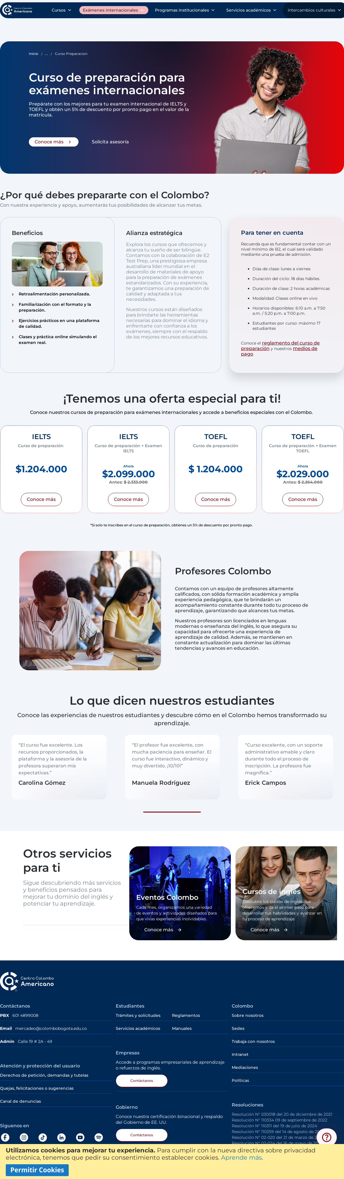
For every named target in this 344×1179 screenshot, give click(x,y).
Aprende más (241, 1157)
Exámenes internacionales (78, 28)
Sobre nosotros (256, 11)
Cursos (16, 28)
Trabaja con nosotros (253, 1038)
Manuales (182, 1025)
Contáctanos (141, 1078)
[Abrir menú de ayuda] (326, 1137)
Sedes (238, 1025)
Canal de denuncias (20, 1098)
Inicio (33, 51)
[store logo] (21, 11)
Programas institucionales (160, 28)
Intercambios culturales (311, 28)
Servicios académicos (237, 28)
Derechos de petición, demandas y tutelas (44, 1072)
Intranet (240, 1051)
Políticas (240, 1077)
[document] (172, 1161)
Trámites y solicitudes (204, 11)
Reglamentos (186, 1012)
